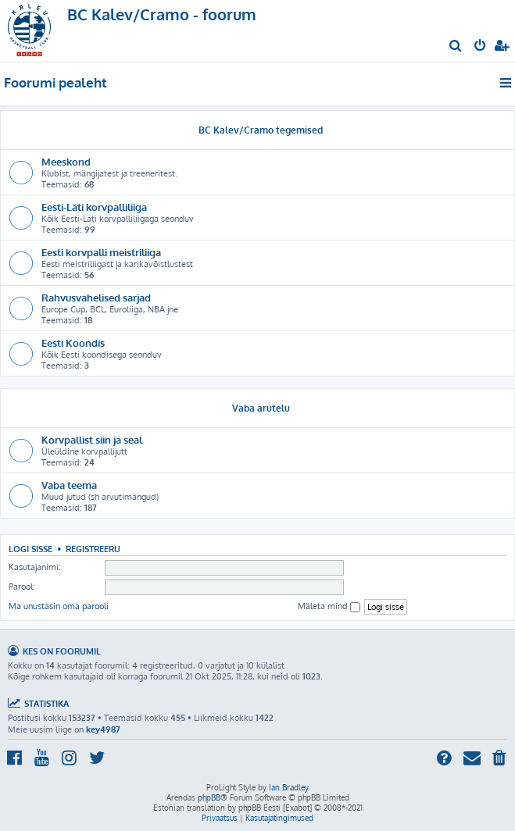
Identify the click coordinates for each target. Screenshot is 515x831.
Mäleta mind (329, 606)
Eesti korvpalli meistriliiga (101, 252)
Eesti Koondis (73, 342)
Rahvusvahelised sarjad (96, 297)
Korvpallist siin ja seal (91, 439)
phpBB (209, 797)
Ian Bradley (289, 787)
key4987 (103, 729)
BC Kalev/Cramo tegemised (260, 130)
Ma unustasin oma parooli (59, 606)
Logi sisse (30, 549)
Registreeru (93, 549)
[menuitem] (456, 46)
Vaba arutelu (261, 408)
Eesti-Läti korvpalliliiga (94, 206)
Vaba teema (69, 484)
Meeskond (66, 161)
